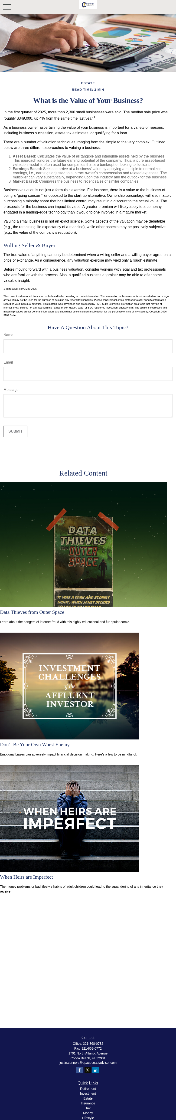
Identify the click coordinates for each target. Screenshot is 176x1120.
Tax (88, 1108)
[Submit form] (15, 431)
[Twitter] (88, 1070)
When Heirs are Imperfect (26, 877)
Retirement (88, 1088)
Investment (88, 1093)
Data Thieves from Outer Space (32, 612)
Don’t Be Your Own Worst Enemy (35, 744)
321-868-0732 (93, 1043)
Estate (88, 1098)
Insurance (88, 1103)
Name (8, 335)
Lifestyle (88, 1118)
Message (11, 390)
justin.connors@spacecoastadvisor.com (88, 1062)
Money (88, 1113)
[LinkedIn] (95, 1070)
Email (8, 362)
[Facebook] (79, 1070)
